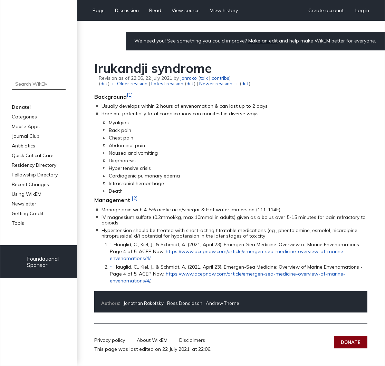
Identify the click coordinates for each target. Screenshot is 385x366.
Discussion (127, 10)
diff (104, 83)
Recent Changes (30, 184)
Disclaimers (192, 340)
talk (204, 78)
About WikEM (152, 340)
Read (155, 10)
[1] (130, 95)
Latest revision (167, 83)
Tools (18, 223)
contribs (220, 78)
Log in (362, 10)
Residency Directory (34, 165)
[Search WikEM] (38, 84)
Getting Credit (28, 213)
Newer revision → (218, 83)
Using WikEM (26, 194)
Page (99, 10)
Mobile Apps (26, 126)
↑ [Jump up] (111, 244)
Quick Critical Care (33, 155)
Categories (24, 117)
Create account (326, 10)
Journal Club (25, 136)
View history (224, 10)
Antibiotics (23, 146)
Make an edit (263, 41)
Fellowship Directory (35, 175)
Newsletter (24, 204)
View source (186, 10)
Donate (350, 342)
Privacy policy (109, 340)
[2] (134, 198)
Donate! (21, 107)
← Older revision (129, 83)
